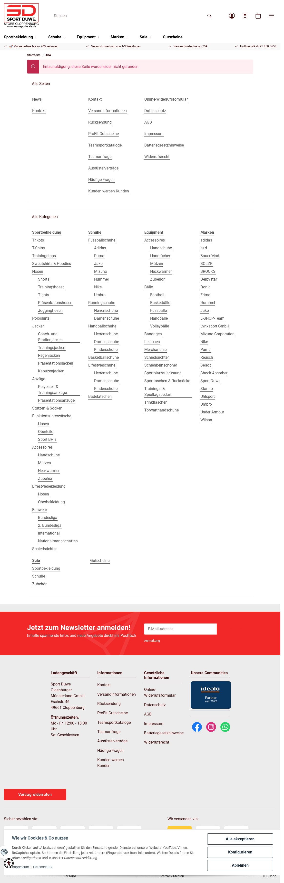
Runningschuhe (101, 302)
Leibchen (152, 341)
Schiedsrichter (44, 549)
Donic (205, 287)
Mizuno (100, 271)
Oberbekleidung (51, 502)
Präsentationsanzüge (56, 400)
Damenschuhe (106, 318)
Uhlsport (207, 396)
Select (205, 365)
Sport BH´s (47, 439)
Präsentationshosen (55, 302)
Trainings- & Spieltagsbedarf (158, 391)
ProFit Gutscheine (112, 713)
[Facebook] (197, 726)
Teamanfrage (108, 731)
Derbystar (208, 279)
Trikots (38, 240)
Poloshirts (40, 318)
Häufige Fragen (110, 750)
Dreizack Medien (171, 876)
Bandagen (153, 334)
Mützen (44, 463)
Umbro (100, 295)
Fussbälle (158, 310)
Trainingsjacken (51, 347)
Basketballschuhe (103, 357)
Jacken (38, 326)
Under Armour (212, 412)
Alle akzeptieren (240, 839)
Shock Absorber (213, 373)
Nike (98, 287)
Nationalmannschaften (58, 541)
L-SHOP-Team (212, 318)
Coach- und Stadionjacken (50, 337)
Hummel (101, 279)
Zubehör (45, 478)
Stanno (206, 388)
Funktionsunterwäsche (51, 416)
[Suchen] (127, 15)
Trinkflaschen (155, 402)
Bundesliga (47, 517)
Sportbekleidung (46, 568)
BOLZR (206, 263)
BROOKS (207, 271)
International (49, 533)
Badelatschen (100, 396)
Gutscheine (99, 560)
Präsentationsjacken (55, 363)
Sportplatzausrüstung (163, 373)
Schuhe (38, 576)
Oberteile (45, 431)
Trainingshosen (51, 287)
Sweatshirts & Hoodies (51, 263)
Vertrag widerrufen (35, 794)
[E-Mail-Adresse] (180, 629)
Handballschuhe (102, 326)
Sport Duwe (210, 380)
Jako (98, 263)
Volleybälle (159, 326)
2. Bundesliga (49, 525)
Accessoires (42, 447)
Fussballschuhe (101, 240)
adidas (206, 240)
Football (157, 295)
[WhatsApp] (225, 726)
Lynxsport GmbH (214, 326)
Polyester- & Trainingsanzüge (52, 389)
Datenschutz (42, 867)
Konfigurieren (240, 852)
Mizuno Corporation (217, 334)
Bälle (148, 287)
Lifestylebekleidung (49, 486)
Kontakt (104, 685)
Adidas (100, 248)
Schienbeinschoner (160, 365)
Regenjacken (49, 355)
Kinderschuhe (106, 349)
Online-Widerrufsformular (160, 692)
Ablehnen (240, 865)
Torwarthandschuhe (161, 410)
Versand (69, 876)
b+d (203, 248)
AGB (148, 714)
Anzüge (38, 379)
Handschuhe (49, 455)
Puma (99, 255)
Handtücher (160, 255)
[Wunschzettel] (245, 16)
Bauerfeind (209, 255)
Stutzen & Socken (47, 408)
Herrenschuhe (106, 310)
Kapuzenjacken (51, 371)
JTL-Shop (269, 876)
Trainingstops (44, 255)
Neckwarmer (48, 470)
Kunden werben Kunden (110, 762)
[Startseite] (21, 15)
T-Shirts (38, 248)
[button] (232, 16)
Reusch (206, 357)
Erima (205, 295)
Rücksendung (109, 703)
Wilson (206, 420)
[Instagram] (211, 726)
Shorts (43, 279)
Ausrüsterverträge (112, 741)
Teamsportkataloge (114, 722)
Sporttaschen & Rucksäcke (167, 380)
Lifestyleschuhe (101, 365)
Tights (43, 295)
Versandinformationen (116, 694)
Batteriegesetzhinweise (164, 733)
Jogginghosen (50, 310)
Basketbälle (160, 302)
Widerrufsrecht (156, 742)
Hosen (37, 271)
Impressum (20, 867)
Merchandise (155, 349)
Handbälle (159, 318)
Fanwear (39, 509)
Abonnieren (235, 629)
